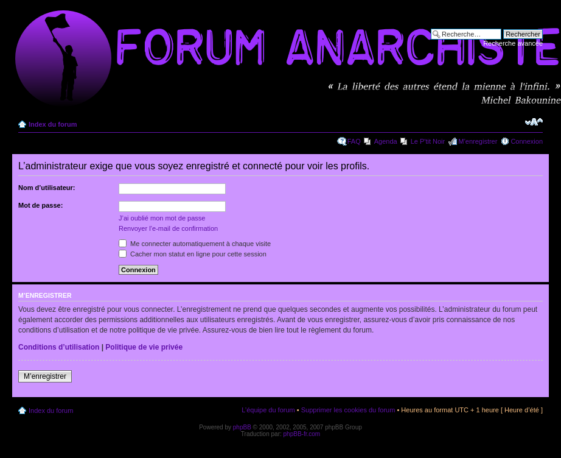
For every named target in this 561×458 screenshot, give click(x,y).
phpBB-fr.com (302, 434)
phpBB (242, 427)
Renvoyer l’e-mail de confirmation (168, 228)
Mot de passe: (40, 205)
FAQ (354, 141)
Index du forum (53, 124)
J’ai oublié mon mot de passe (162, 218)
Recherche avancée (513, 43)
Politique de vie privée (144, 347)
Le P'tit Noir (428, 141)
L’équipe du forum (268, 410)
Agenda (385, 141)
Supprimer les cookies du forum (348, 410)
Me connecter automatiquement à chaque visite (195, 243)
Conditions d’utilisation (58, 347)
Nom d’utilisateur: (46, 187)
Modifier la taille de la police (534, 121)
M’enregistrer (477, 141)
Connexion (526, 141)
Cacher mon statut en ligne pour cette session (193, 254)
